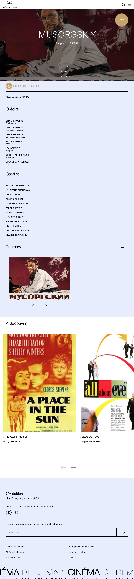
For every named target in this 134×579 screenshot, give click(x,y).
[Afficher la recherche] (123, 5)
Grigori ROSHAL (14, 121)
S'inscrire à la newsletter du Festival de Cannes (34, 524)
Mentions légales (77, 552)
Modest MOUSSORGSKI (18, 155)
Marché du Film (13, 558)
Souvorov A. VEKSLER (17, 162)
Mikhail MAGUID (14, 141)
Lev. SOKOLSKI (13, 148)
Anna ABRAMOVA (15, 134)
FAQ (71, 558)
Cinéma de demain (15, 552)
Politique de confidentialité (81, 547)
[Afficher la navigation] (130, 5)
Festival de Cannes (15, 547)
